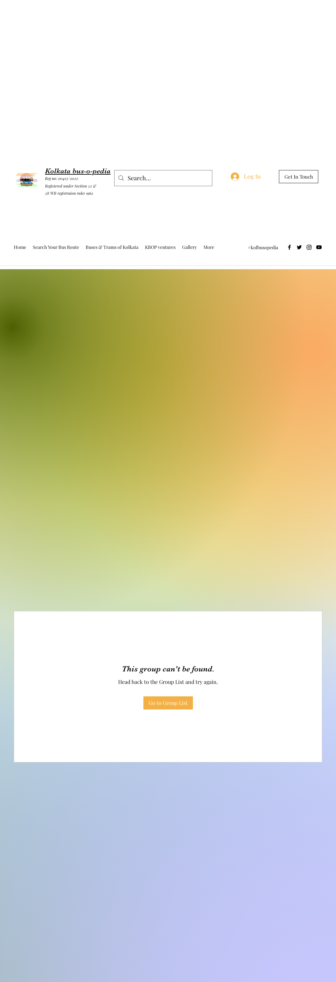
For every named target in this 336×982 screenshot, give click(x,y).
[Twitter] (299, 247)
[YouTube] (319, 247)
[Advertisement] (119, 15)
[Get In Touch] (298, 176)
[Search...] (163, 178)
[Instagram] (309, 247)
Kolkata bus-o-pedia (78, 171)
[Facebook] (289, 247)
